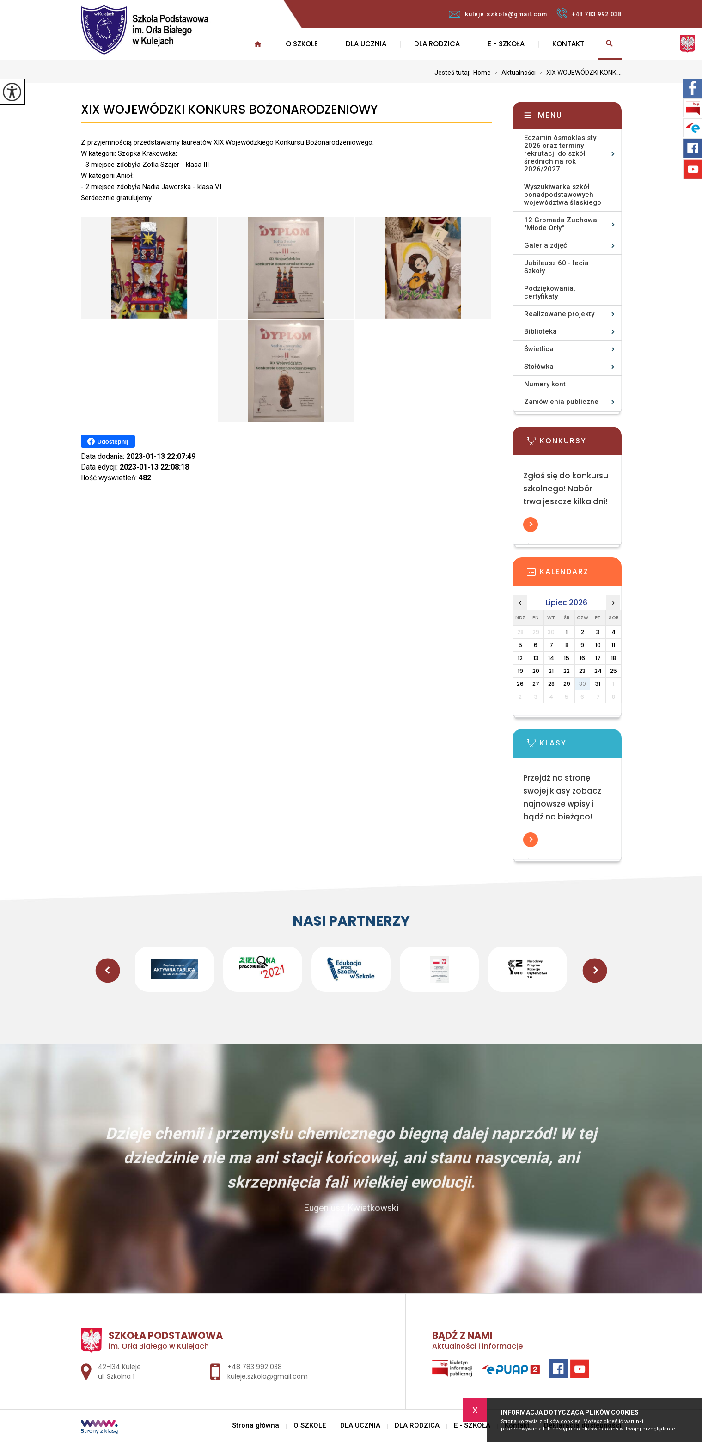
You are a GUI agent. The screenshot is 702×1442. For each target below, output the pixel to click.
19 (520, 671)
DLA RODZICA (437, 44)
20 (535, 671)
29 (566, 684)
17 (598, 658)
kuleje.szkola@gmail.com (498, 14)
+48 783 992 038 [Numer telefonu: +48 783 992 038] (254, 1366)
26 (520, 684)
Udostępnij (107, 441)
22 (566, 671)
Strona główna (255, 1425)
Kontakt (568, 44)
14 (551, 658)
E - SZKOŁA (506, 44)
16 (582, 658)
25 (613, 671)
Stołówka (539, 366)
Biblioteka (540, 331)
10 (598, 645)
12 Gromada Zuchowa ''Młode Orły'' (560, 224)
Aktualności (513, 72)
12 (520, 658)
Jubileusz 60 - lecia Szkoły (556, 267)
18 (613, 658)
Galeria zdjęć (545, 245)
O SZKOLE (302, 44)
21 (551, 671)
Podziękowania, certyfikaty (549, 292)
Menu (550, 115)
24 (598, 671)
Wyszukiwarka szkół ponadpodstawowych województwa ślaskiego (562, 195)
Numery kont (545, 384)
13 (535, 658)
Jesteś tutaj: (453, 72)
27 (535, 684)
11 (613, 645)
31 (597, 684)
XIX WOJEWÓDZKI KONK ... (579, 72)
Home (482, 72)
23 (582, 671)
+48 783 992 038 (589, 13)
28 (551, 684)
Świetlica (539, 349)
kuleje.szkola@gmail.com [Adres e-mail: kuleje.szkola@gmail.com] (267, 1376)
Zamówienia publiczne (561, 401)
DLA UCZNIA (366, 44)
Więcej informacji (530, 524)
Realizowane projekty (559, 314)
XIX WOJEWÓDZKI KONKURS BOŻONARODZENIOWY (229, 110)
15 (566, 658)
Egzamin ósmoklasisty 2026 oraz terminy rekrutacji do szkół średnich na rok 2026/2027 (560, 153)
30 (582, 684)
